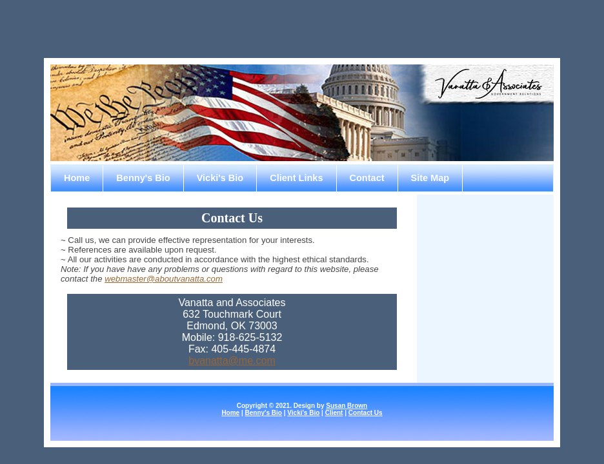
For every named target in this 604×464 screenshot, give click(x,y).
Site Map (430, 178)
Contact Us (365, 412)
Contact (367, 178)
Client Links (296, 178)
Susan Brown (346, 405)
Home (77, 178)
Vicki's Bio (220, 178)
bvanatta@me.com (232, 360)
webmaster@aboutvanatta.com (164, 279)
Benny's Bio (143, 178)
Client (334, 412)
